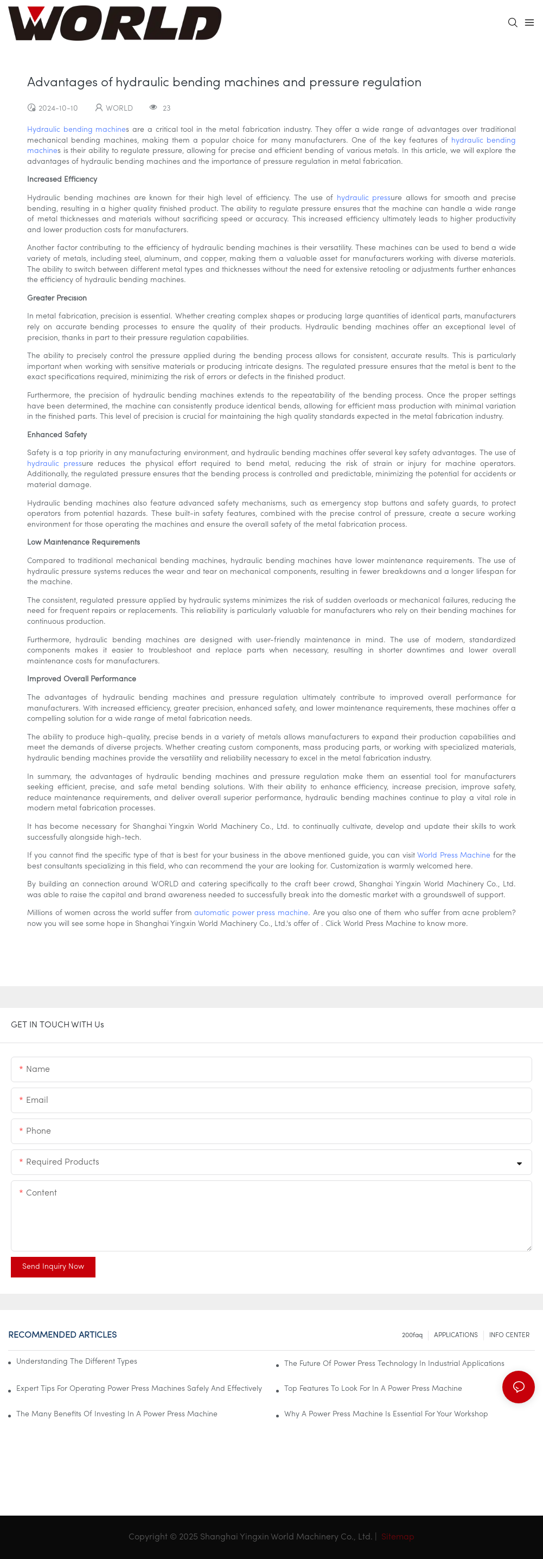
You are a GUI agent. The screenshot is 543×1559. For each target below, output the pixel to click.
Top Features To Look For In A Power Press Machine (373, 1389)
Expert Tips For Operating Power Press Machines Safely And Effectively (139, 1389)
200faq (412, 1335)
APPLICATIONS (456, 1335)
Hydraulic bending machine (76, 130)
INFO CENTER (509, 1335)
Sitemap (396, 1537)
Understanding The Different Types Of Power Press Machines (77, 1362)
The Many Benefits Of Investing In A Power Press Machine (117, 1414)
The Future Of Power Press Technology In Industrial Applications (394, 1364)
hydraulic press (364, 198)
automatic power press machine (251, 913)
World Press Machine (453, 856)
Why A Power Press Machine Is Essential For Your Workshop (386, 1414)
